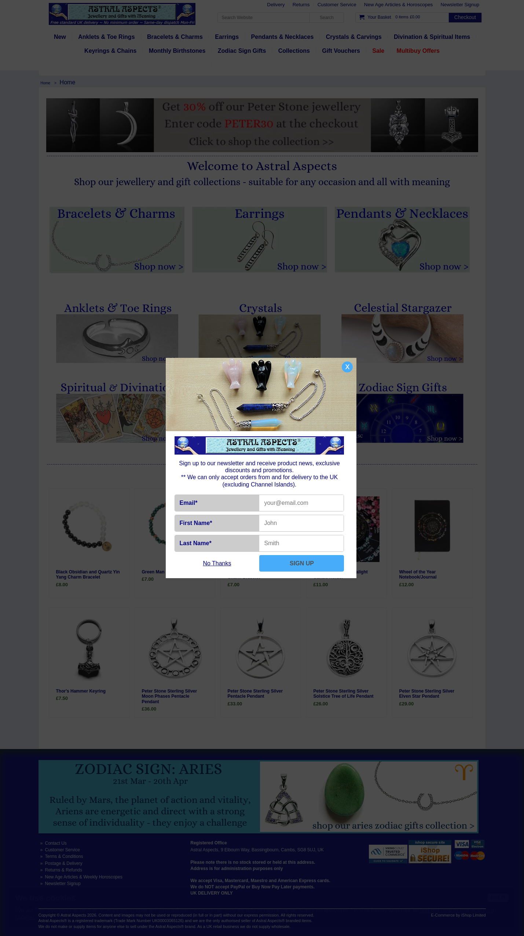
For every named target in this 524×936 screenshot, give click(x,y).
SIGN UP (302, 563)
